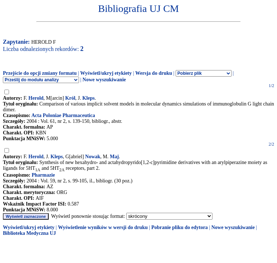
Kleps (88, 98)
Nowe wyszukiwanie (104, 79)
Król (70, 98)
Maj (114, 156)
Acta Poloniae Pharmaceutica (63, 115)
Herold (36, 98)
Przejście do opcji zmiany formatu (40, 73)
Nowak (92, 156)
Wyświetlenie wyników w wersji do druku (103, 227)
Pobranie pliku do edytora (179, 227)
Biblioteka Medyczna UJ (29, 233)
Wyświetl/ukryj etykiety (106, 73)
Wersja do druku (153, 73)
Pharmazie (43, 175)
